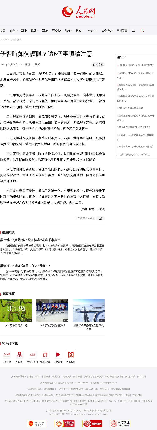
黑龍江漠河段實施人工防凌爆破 (134, 154)
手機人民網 (32, 356)
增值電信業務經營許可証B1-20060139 (74, 395)
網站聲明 (109, 376)
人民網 (4, 39)
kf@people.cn (50, 389)
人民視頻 (57, 356)
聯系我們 (141, 376)
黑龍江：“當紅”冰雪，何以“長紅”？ (25, 266)
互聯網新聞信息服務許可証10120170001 (34, 395)
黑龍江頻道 (16, 39)
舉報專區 (122, 30)
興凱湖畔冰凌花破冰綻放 (131, 108)
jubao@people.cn (109, 383)
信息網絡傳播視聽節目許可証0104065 (22, 401)
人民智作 (70, 356)
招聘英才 (56, 376)
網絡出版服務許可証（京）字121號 (105, 401)
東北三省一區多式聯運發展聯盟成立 (136, 146)
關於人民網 (34, 376)
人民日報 (6, 356)
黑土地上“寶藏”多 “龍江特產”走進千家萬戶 (30, 240)
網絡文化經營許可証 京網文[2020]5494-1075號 (64, 401)
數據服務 (98, 376)
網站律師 (120, 376)
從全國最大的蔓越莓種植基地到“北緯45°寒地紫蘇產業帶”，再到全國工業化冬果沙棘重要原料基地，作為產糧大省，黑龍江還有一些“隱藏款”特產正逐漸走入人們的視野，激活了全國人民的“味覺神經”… (52, 249)
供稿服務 (88, 376)
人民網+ (19, 356)
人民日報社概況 (19, 376)
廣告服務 (67, 376)
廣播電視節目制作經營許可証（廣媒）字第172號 (118, 395)
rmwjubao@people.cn (120, 389)
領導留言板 (45, 356)
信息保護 (130, 376)
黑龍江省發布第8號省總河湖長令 (135, 127)
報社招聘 (45, 376)
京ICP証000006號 (132, 401)
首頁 (2, 30)
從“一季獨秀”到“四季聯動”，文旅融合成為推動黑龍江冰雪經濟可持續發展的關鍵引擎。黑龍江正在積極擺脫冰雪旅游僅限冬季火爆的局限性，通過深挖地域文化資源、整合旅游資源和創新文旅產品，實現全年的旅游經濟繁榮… (51, 275)
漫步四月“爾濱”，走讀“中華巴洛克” (136, 65)
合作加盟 (77, 376)
